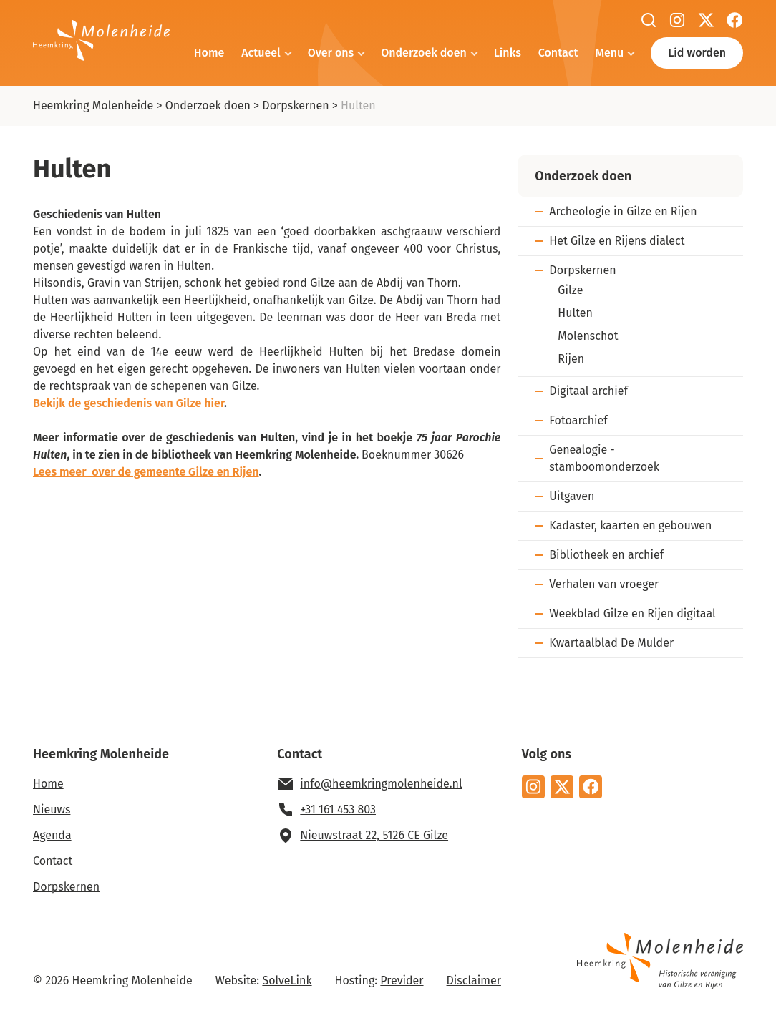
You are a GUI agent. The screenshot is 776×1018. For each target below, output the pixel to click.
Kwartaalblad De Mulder (611, 643)
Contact (558, 52)
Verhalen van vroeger (604, 584)
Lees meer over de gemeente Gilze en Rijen (146, 472)
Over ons (331, 52)
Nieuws (51, 809)
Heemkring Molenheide (93, 105)
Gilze (570, 290)
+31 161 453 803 (338, 809)
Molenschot (588, 336)
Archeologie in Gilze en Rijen (623, 211)
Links (507, 52)
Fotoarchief (578, 420)
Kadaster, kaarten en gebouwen (630, 525)
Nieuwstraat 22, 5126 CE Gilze (374, 835)
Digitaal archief (588, 391)
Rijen (571, 359)
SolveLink (286, 980)
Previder (401, 980)
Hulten (575, 313)
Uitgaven (571, 496)
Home (209, 52)
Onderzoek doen (424, 52)
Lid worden (697, 52)
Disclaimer (474, 980)
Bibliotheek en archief (606, 555)
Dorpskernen (295, 105)
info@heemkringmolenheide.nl (381, 784)
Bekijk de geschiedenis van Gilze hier (128, 403)
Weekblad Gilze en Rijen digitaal (632, 613)
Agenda (52, 835)
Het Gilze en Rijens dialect (616, 241)
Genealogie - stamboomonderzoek (604, 458)
